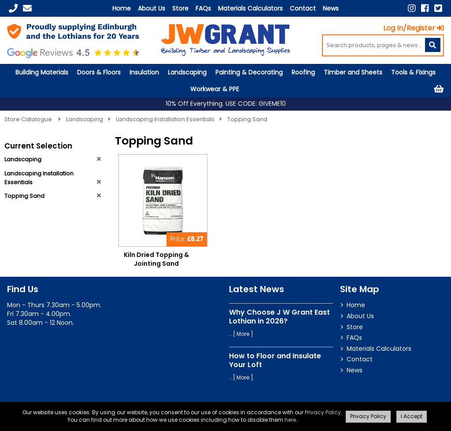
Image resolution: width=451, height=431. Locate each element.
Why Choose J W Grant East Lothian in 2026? (279, 316)
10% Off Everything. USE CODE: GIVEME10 (226, 104)
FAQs (203, 8)
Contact (303, 8)
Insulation (144, 72)
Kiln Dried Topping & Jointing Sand (156, 259)
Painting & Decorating (249, 72)
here (290, 420)
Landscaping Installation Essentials (165, 119)
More (243, 334)
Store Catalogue (28, 119)
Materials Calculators (250, 8)
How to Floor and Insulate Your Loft (275, 360)
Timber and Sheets (353, 72)
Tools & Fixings (413, 72)
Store (180, 8)
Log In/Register (413, 28)
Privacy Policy (323, 412)
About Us (151, 8)
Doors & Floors (99, 72)
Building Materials (41, 72)
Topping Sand (247, 119)
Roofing (303, 72)
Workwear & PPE (214, 89)
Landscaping (187, 72)
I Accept (411, 416)
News (331, 8)
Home (121, 8)
